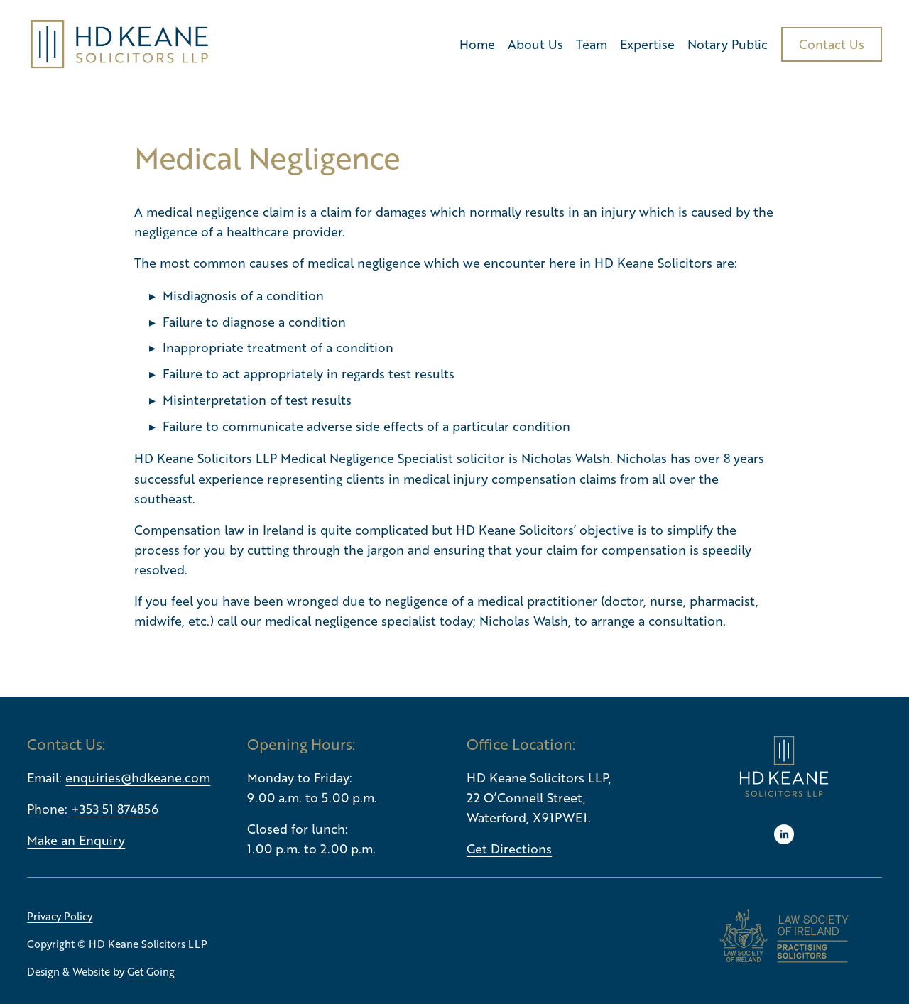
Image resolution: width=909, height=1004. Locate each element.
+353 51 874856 (114, 808)
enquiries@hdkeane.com (137, 777)
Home (477, 44)
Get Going (151, 971)
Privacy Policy (59, 916)
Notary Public (727, 44)
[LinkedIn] (784, 834)
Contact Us (831, 44)
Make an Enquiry (76, 840)
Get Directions (509, 848)
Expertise (647, 44)
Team (591, 44)
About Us (535, 44)
